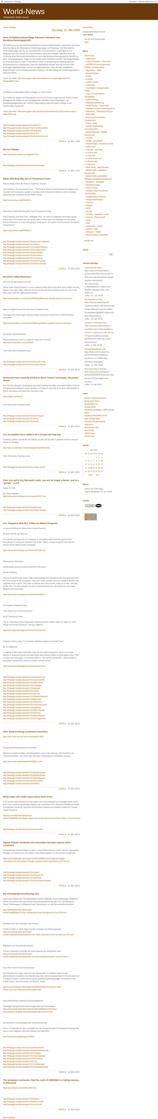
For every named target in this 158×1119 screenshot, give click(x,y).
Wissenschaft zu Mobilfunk (97, 235)
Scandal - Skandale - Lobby (97, 214)
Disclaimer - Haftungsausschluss (99, 111)
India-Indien (91, 147)
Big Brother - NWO (93, 70)
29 (96, 471)
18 (86, 468)
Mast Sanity (89, 430)
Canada (89, 79)
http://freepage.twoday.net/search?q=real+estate (22, 253)
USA (88, 223)
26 (89, 471)
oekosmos (89, 424)
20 (91, 468)
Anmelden (133, 1)
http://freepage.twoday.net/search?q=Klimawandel (23, 1048)
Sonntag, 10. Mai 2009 (66, 30)
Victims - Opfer (92, 229)
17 (102, 464)
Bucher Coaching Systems (95, 398)
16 (99, 464)
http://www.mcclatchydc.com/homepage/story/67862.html (26, 448)
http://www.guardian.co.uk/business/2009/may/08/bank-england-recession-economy (37, 323)
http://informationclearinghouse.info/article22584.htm (24, 666)
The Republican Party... (94, 299)
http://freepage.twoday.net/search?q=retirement (22, 702)
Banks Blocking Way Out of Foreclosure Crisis (26, 178)
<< (155, 1)
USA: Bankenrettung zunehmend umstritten (25, 731)
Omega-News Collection (96, 197)
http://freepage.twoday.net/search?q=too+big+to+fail (24, 250)
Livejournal (90, 164)
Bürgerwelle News (92, 401)
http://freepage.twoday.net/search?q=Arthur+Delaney (24, 264)
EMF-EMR (90, 114)
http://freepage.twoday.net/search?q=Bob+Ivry (22, 713)
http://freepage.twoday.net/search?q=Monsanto (22, 507)
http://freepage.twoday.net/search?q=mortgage (22, 685)
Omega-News (90, 407)
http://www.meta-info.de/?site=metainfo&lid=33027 (23, 737)
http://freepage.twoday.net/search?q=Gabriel (21, 872)
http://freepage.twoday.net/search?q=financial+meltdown (26, 242)
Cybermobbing (92, 100)
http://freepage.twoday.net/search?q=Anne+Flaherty (24, 261)
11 (86, 464)
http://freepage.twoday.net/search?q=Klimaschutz (23, 875)
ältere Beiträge (9, 1118)
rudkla (62, 141)
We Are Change (11, 149)
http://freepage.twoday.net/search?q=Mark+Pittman (24, 710)
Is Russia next (92, 161)
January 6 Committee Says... (96, 323)
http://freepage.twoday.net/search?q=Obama (21, 244)
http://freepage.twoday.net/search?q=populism (22, 707)
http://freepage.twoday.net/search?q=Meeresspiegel (24, 1056)
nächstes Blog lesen (145, 1)
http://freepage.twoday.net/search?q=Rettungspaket (24, 778)
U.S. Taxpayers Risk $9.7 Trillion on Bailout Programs (30, 523)
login (86, 42)
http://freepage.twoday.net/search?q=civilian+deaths (24, 467)
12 (89, 464)
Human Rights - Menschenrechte (99, 144)
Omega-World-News (94, 200)
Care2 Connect (92, 82)
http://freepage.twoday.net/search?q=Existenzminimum (25, 136)
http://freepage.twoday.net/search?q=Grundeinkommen (25, 128)
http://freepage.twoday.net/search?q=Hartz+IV (22, 125)
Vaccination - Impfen (94, 226)
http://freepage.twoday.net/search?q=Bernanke (22, 699)
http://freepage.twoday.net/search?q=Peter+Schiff (23, 1102)
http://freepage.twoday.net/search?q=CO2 (20, 1061)
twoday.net (8, 1)
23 (99, 468)
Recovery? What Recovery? (17, 277)
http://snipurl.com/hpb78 (13, 396)
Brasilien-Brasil (92, 73)
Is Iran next (90, 155)
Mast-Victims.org (91, 427)
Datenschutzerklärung (95, 103)
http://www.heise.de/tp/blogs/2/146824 (18, 1037)
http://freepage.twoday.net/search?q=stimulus (21, 694)
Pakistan (89, 202)
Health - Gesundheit (94, 141)
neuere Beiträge (9, 27)
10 (102, 461)
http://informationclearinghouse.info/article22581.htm (24, 550)
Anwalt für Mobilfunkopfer (95, 422)
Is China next (91, 153)
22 (96, 468)
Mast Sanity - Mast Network (97, 167)
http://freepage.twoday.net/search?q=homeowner (23, 258)
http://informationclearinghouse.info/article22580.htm (24, 594)
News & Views (92, 188)
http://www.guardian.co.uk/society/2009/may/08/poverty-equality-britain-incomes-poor (37, 298)
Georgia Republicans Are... (95, 349)
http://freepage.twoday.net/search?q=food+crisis (22, 829)
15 (96, 464)
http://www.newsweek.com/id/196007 (18, 342)
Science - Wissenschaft (95, 217)
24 (102, 468)
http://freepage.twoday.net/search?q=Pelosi (20, 419)
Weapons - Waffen (93, 232)
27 (91, 471)
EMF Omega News (92, 419)
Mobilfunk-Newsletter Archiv (96, 416)
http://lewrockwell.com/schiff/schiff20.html (20, 1088)
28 (94, 471)
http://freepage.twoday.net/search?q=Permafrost (22, 1059)
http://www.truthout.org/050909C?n (17, 200)
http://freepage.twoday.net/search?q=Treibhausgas (23, 1064)
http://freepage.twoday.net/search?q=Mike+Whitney (24, 716)
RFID (88, 208)
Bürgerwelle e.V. (91, 404)
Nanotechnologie (93, 185)
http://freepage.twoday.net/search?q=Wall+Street (23, 683)
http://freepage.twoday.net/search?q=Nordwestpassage (25, 1067)
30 (99, 471)
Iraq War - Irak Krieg (94, 150)
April (90, 475)
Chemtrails (90, 85)
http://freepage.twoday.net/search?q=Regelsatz (22, 131)
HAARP (89, 138)
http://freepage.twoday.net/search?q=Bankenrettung (24, 772)
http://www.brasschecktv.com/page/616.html (21, 154)
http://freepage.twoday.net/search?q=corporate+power (25, 705)
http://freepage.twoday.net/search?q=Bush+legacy (23, 416)
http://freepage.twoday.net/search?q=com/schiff (22, 1104)
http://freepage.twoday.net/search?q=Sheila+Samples (25, 510)
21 (94, 468)
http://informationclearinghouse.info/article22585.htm (24, 630)
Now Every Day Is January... (96, 369)
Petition (89, 205)
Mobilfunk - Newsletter (95, 182)
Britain (88, 76)
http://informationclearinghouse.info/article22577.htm (24, 496)
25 (86, 471)
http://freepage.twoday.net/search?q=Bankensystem (24, 775)
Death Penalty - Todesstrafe (97, 106)
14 (94, 464)
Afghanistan (91, 59)
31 (102, 471)
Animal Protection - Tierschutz (98, 61)
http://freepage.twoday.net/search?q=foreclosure (22, 255)
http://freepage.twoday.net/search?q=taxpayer (21, 688)
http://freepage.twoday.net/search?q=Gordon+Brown (24, 364)
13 (91, 464)
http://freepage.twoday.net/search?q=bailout (21, 691)
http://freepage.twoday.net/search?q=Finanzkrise (23, 781)
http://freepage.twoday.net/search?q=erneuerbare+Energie (27, 881)
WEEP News (90, 433)
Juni (97, 475)
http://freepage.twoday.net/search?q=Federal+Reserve (25, 247)
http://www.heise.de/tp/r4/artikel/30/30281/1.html (22, 761)
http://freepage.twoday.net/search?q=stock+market (23, 680)
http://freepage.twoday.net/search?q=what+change (23, 165)
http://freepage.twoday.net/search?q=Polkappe (22, 1053)
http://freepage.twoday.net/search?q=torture (21, 421)
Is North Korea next (94, 158)
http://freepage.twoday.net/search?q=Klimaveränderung (25, 1050)
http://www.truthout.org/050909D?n (17, 230)
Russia (89, 211)
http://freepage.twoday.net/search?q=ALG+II (21, 133)
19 (89, 468)
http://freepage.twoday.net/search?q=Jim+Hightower (24, 718)
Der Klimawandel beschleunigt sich (21, 894)
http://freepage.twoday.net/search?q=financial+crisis (24, 362)
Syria (88, 220)
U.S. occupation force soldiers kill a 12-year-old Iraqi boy (32, 434)
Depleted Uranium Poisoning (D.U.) (100, 108)
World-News (24, 11)
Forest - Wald (91, 123)
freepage (17, 1)
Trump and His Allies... (94, 268)
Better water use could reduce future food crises (27, 797)
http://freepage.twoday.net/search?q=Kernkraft (22, 878)
